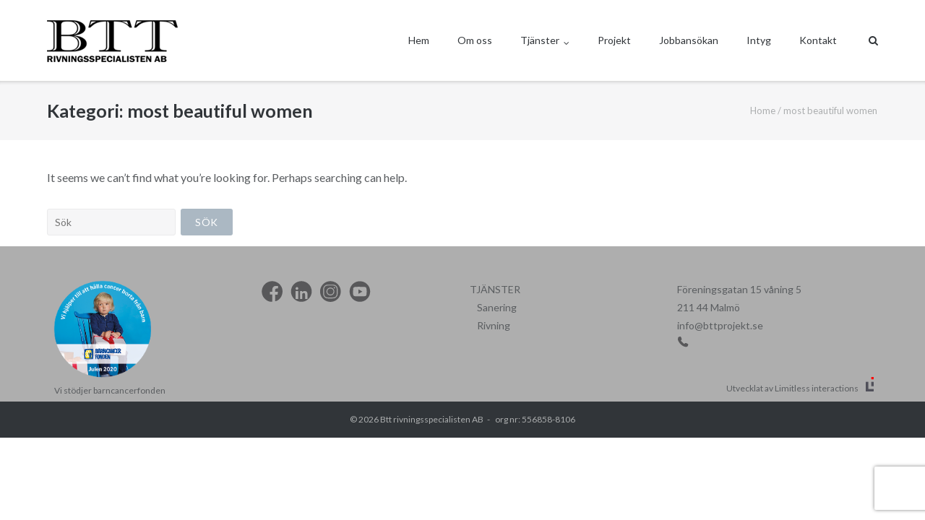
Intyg (759, 40)
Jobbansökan (688, 40)
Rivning (493, 325)
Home (762, 110)
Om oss (474, 40)
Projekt (614, 40)
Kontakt (818, 40)
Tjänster (539, 40)
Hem (418, 40)
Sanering (497, 307)
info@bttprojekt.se (720, 325)
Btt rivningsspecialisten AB (431, 419)
